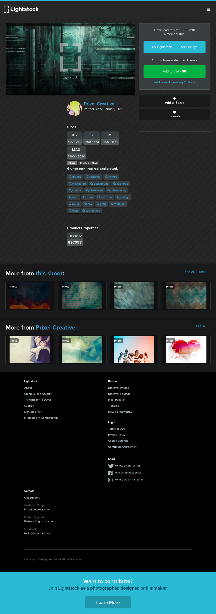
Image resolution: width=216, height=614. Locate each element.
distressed (94, 190)
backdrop (120, 184)
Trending (113, 406)
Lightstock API (33, 412)
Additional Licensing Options (174, 82)
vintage (123, 197)
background (99, 184)
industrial (104, 197)
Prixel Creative (99, 103)
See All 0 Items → (197, 272)
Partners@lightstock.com (39, 521)
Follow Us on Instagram (129, 479)
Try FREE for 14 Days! (37, 400)
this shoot (49, 273)
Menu (208, 9)
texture (111, 177)
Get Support (32, 498)
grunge (75, 177)
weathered (77, 184)
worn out (118, 204)
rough (74, 204)
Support (29, 406)
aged (74, 197)
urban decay (116, 190)
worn (88, 197)
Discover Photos (118, 388)
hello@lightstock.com (37, 533)
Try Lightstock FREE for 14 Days (174, 47)
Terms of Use (116, 429)
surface (75, 190)
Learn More (108, 602)
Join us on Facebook (128, 472)
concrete (93, 177)
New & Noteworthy (120, 412)
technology (91, 210)
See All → (203, 326)
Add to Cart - (174, 71)
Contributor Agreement (122, 447)
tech (73, 210)
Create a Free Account (38, 394)
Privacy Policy (116, 435)
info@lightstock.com (37, 509)
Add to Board (174, 101)
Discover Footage (119, 394)
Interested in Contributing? (41, 418)
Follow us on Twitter (127, 465)
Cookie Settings (118, 441)
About (28, 388)
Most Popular (116, 400)
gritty (101, 204)
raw (88, 204)
